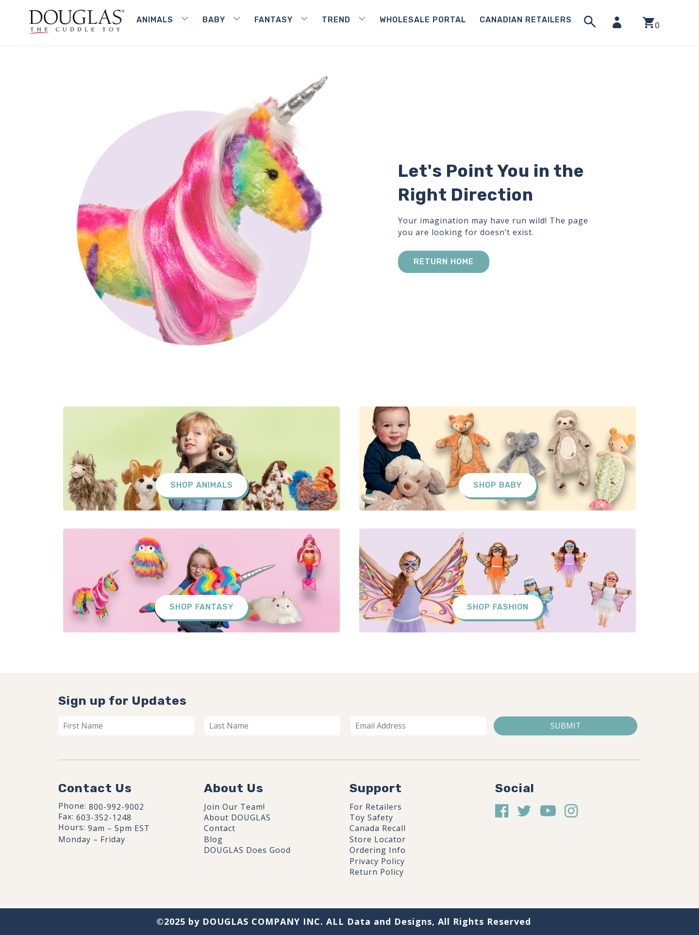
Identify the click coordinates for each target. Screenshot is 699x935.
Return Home (444, 261)
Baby (213, 19)
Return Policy (377, 872)
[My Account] (620, 22)
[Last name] (272, 725)
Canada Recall (378, 828)
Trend (336, 19)
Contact (219, 828)
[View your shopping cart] (651, 23)
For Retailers (376, 806)
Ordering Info (378, 850)
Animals (154, 19)
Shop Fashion (498, 607)
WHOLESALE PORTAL (423, 19)
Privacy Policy (377, 861)
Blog (213, 839)
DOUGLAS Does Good (247, 850)
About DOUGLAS (237, 817)
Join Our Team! (234, 806)
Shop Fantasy (201, 607)
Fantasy (273, 19)
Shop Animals (201, 485)
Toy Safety (371, 817)
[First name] (126, 725)
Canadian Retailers (526, 19)
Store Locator (378, 839)
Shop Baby (497, 485)
